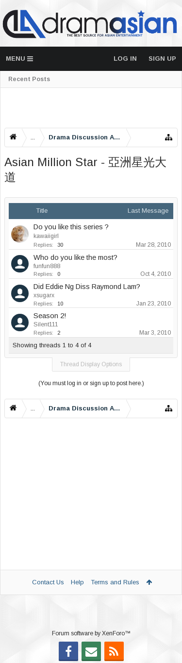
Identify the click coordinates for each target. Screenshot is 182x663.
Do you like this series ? (71, 227)
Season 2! (49, 316)
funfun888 (46, 266)
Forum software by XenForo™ (91, 633)
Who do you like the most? (75, 257)
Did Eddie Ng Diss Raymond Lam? (86, 286)
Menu (19, 58)
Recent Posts (29, 79)
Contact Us (48, 582)
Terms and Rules (115, 582)
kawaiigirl (46, 236)
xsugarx (43, 295)
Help (77, 582)
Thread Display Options (91, 364)
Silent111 (45, 324)
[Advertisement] (91, 108)
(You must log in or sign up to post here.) (91, 383)
